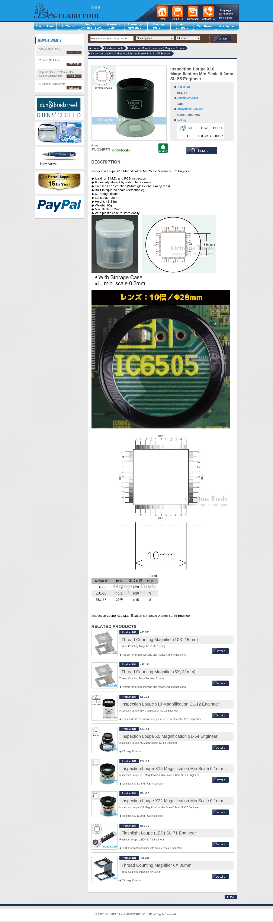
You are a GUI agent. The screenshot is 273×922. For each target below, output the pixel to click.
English (225, 18)
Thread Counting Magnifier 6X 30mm (157, 865)
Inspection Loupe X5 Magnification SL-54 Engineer (170, 736)
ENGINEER (100, 150)
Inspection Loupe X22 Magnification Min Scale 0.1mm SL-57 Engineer (188, 800)
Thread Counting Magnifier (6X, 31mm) (159, 671)
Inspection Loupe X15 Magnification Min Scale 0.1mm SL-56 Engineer (188, 768)
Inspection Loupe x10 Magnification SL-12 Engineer (170, 704)
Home (96, 48)
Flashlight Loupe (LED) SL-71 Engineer (159, 833)
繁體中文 (226, 14)
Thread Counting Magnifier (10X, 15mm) (160, 639)
